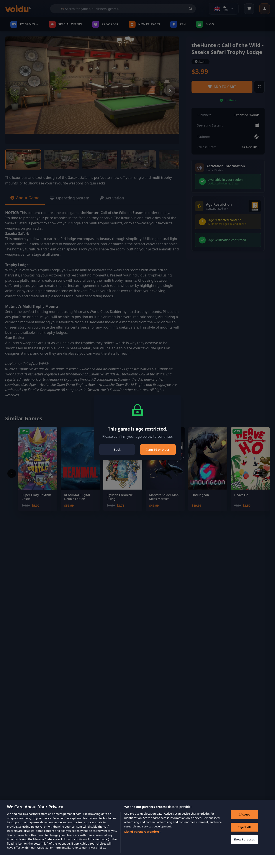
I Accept (244, 817)
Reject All (244, 830)
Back (117, 449)
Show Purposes (244, 842)
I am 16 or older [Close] (157, 449)
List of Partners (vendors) (142, 834)
